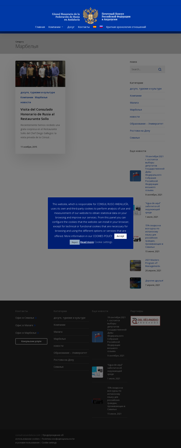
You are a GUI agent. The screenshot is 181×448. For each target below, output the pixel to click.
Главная (40, 29)
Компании (55, 29)
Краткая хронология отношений (126, 29)
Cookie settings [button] (103, 242)
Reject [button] (75, 242)
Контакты (84, 29)
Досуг (71, 29)
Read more (87, 242)
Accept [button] (120, 236)
